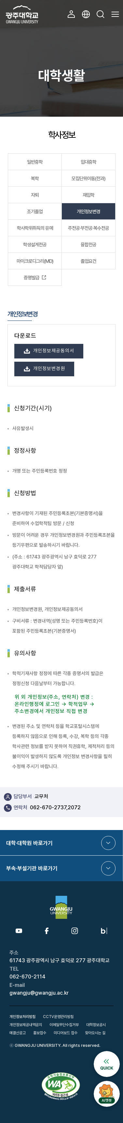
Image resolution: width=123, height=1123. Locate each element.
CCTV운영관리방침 (58, 1016)
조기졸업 (35, 212)
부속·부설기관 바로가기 (32, 868)
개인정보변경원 (49, 368)
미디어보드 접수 (65, 1033)
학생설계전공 (35, 245)
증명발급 (31, 278)
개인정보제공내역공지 (25, 1025)
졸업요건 (88, 261)
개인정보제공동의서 (53, 351)
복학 (35, 178)
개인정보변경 (88, 212)
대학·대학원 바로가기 (29, 843)
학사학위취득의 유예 (35, 228)
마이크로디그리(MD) (35, 261)
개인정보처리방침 (22, 1016)
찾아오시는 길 (95, 1033)
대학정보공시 (96, 1025)
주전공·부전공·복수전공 (88, 228)
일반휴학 (35, 162)
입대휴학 (88, 162)
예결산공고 (17, 1033)
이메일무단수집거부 (64, 1025)
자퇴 (35, 195)
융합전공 (88, 245)
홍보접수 (39, 1033)
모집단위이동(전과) (88, 178)
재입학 (88, 195)
